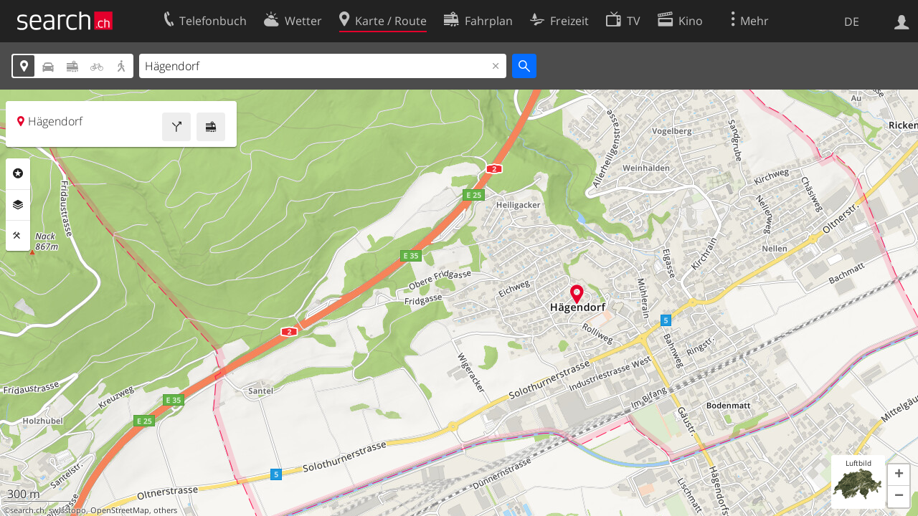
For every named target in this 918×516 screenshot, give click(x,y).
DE (851, 21)
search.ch (27, 510)
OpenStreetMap (119, 510)
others (165, 510)
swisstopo (67, 510)
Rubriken (18, 173)
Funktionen (18, 236)
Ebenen (18, 205)
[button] (898, 475)
